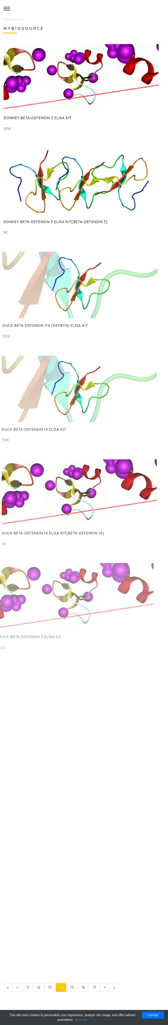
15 (72, 987)
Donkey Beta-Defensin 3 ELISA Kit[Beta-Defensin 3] (53, 222)
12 (38, 987)
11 (27, 987)
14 (61, 987)
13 (49, 987)
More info (80, 1019)
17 (94, 987)
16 (83, 987)
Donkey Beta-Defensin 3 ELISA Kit (37, 118)
